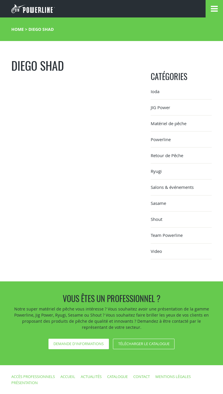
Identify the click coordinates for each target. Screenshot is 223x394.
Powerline (161, 139)
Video (156, 251)
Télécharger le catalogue (144, 343)
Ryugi (156, 171)
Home (17, 29)
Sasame (158, 203)
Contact (141, 376)
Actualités (91, 376)
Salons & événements (172, 187)
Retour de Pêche (167, 155)
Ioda (155, 91)
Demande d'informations (78, 343)
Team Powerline (167, 235)
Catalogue (117, 376)
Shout (156, 219)
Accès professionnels (33, 376)
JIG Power (160, 107)
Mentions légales (173, 376)
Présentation (24, 382)
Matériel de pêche (168, 123)
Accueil (67, 376)
